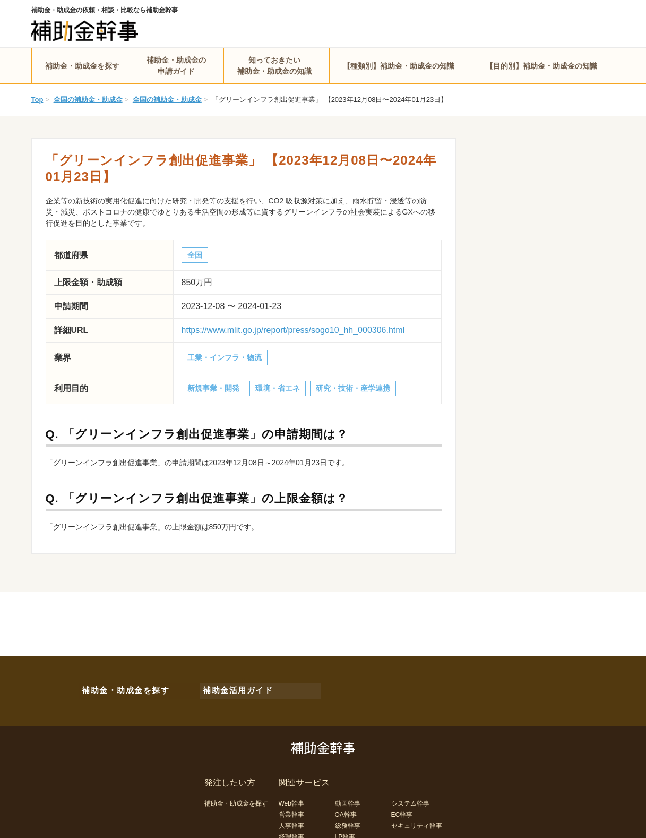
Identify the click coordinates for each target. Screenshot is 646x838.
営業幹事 (291, 810)
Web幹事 (291, 798)
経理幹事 (291, 832)
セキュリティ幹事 (416, 821)
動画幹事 (347, 798)
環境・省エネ (277, 388)
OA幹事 (346, 810)
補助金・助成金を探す (82, 66)
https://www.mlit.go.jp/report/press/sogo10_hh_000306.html (293, 330)
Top (37, 100)
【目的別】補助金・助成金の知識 (541, 66)
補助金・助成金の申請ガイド (176, 65)
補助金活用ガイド (232, 688)
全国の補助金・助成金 (88, 100)
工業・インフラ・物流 (224, 357)
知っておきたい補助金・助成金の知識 (274, 65)
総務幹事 (347, 821)
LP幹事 (345, 832)
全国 (194, 255)
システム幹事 (410, 798)
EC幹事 (402, 810)
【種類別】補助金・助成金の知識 (398, 66)
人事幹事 (291, 821)
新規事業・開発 (213, 388)
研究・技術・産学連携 (353, 388)
